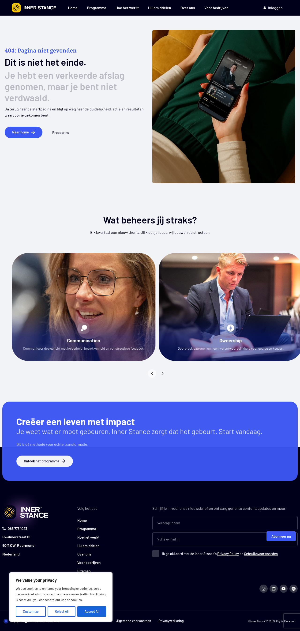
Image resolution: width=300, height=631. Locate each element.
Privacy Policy (228, 552)
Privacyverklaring (172, 621)
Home (73, 7)
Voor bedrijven (216, 7)
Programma (96, 7)
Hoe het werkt (127, 7)
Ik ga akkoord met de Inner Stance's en (220, 552)
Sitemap (84, 569)
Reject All (61, 611)
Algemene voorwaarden (132, 621)
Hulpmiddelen (159, 7)
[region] (60, 597)
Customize (31, 611)
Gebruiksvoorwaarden (261, 552)
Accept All (92, 611)
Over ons (187, 7)
